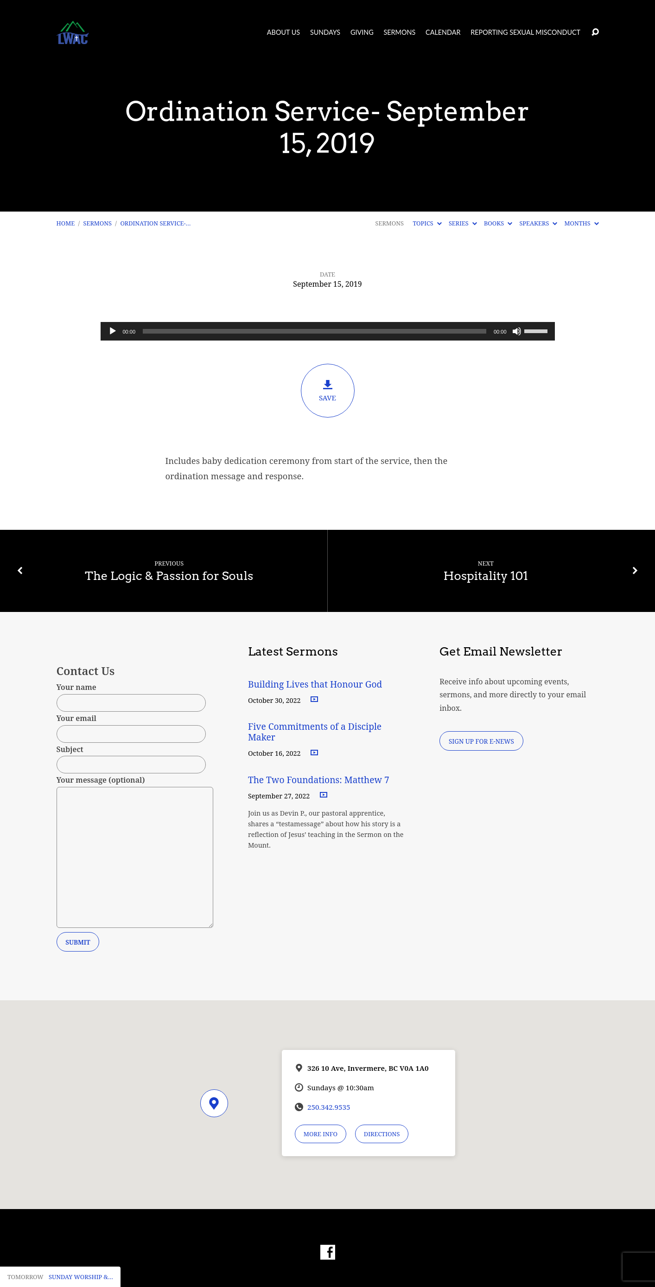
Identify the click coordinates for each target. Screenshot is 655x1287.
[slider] (314, 331)
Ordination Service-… (155, 223)
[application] (328, 331)
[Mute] (516, 331)
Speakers (538, 223)
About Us (283, 32)
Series (463, 223)
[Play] (112, 331)
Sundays (325, 32)
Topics (427, 223)
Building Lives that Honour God (315, 684)
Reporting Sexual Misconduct (525, 32)
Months (581, 223)
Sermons (399, 32)
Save (327, 390)
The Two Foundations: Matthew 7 (320, 779)
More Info (320, 1134)
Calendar (443, 32)
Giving (362, 32)
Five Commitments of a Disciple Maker (315, 731)
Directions (382, 1134)
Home (66, 223)
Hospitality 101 (485, 575)
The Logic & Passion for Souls (169, 575)
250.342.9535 (328, 1107)
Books (498, 223)
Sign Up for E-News (481, 741)
